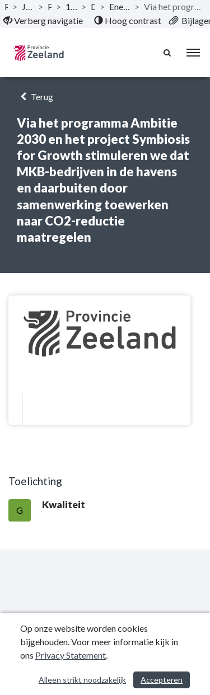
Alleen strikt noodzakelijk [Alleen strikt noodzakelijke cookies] (82, 679)
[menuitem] (43, 20)
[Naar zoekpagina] (168, 52)
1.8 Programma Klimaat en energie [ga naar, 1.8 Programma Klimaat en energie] (71, 6)
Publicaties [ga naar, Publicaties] (6, 6)
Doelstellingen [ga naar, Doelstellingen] (93, 6)
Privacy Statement (70, 655)
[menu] (193, 52)
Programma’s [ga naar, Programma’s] (50, 6)
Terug (35, 96)
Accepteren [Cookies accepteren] (162, 679)
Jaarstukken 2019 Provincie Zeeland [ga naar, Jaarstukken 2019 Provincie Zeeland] (27, 6)
